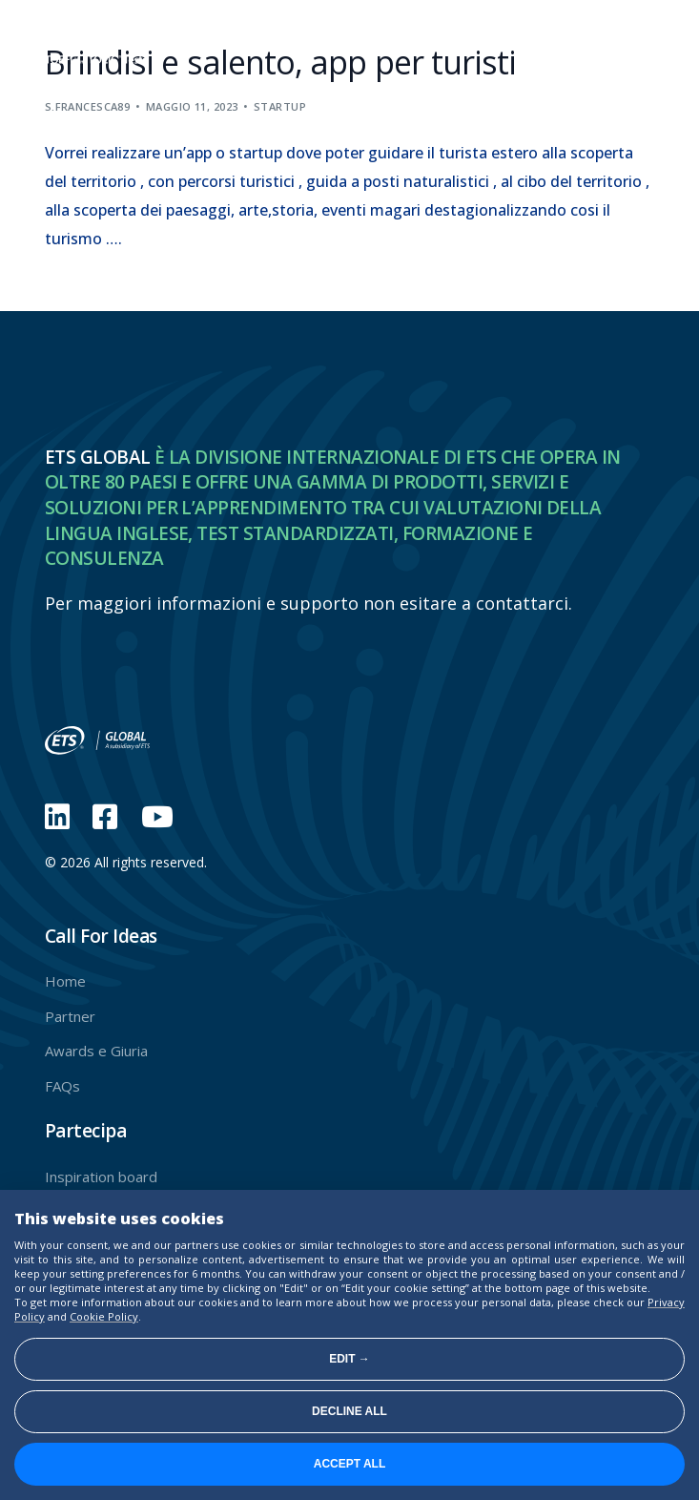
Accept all (350, 1463)
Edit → (349, 1358)
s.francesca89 (88, 106)
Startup (280, 106)
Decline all (349, 1411)
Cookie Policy (104, 1316)
